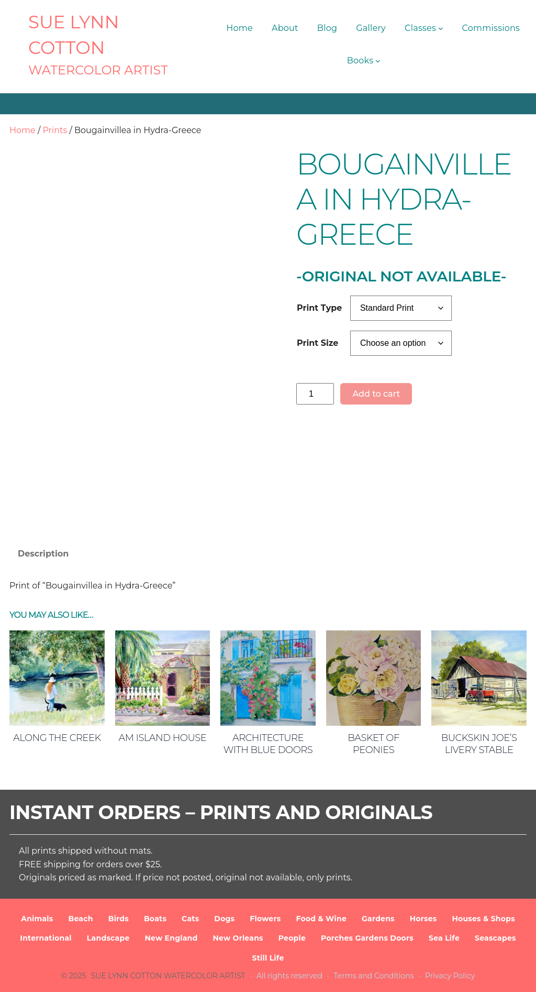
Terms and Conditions (374, 975)
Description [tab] (43, 554)
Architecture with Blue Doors (268, 744)
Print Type (319, 308)
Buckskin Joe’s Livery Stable (479, 744)
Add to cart (376, 394)
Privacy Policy (450, 975)
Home (22, 130)
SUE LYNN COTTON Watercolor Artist (168, 975)
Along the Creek (57, 738)
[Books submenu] (378, 60)
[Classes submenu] (440, 28)
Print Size (317, 343)
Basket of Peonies (373, 744)
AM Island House (163, 738)
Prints (54, 130)
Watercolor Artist (98, 70)
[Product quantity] (315, 394)
